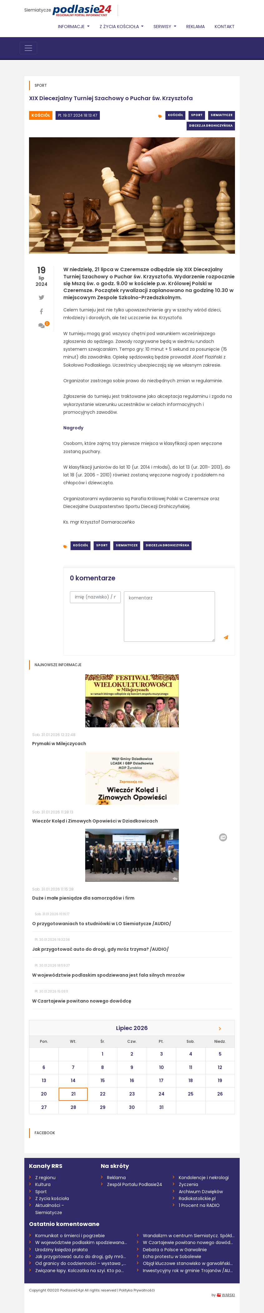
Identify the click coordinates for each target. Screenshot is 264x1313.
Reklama (195, 26)
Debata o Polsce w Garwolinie (175, 1250)
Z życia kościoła (52, 1198)
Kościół (41, 115)
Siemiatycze (37, 10)
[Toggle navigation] (28, 48)
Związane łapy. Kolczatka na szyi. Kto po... (79, 1270)
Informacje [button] (72, 26)
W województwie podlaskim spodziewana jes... (81, 1242)
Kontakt (225, 26)
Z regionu (45, 1177)
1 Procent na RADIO (199, 1205)
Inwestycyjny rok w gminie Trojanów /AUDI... (189, 1270)
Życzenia (188, 1184)
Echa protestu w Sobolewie (172, 1256)
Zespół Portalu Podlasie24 (134, 1184)
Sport (197, 115)
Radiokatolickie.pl (197, 1198)
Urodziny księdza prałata (61, 1250)
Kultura (43, 1184)
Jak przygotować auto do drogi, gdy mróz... (81, 1256)
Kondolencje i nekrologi (204, 1177)
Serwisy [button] (163, 26)
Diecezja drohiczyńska (210, 125)
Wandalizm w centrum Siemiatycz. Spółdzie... (189, 1235)
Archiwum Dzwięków (201, 1192)
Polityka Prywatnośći (137, 1290)
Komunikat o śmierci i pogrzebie (70, 1235)
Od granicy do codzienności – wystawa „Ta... (81, 1263)
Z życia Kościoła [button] (120, 26)
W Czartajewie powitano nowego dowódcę (189, 1242)
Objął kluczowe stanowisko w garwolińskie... (189, 1263)
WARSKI (228, 1294)
